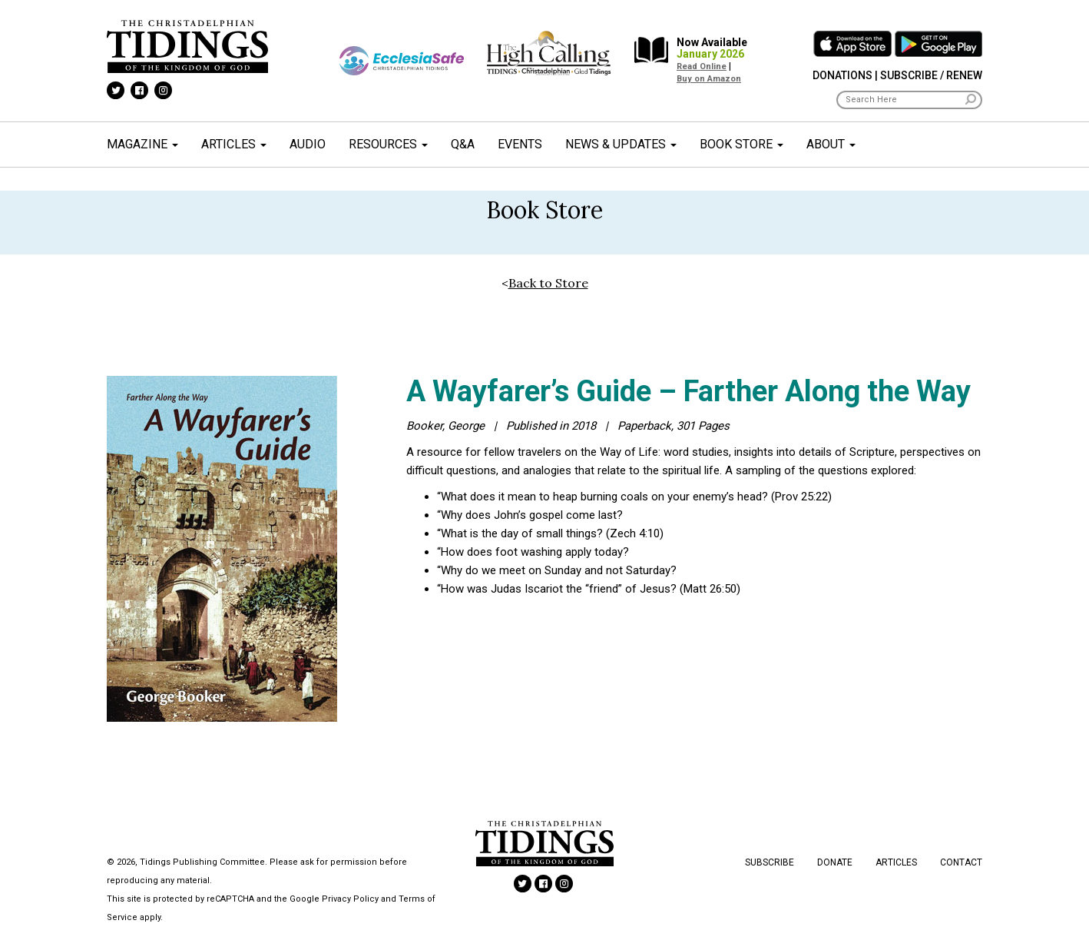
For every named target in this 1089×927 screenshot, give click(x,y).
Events (520, 144)
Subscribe (769, 862)
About (831, 144)
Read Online (702, 66)
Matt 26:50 (710, 589)
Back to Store (548, 283)
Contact (961, 862)
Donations (842, 75)
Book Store (741, 144)
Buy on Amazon (709, 79)
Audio (308, 144)
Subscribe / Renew (931, 75)
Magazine (142, 144)
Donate (834, 862)
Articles (233, 144)
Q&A (463, 144)
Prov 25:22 (801, 496)
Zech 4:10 (635, 533)
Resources (388, 144)
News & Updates (621, 144)
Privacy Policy (350, 899)
